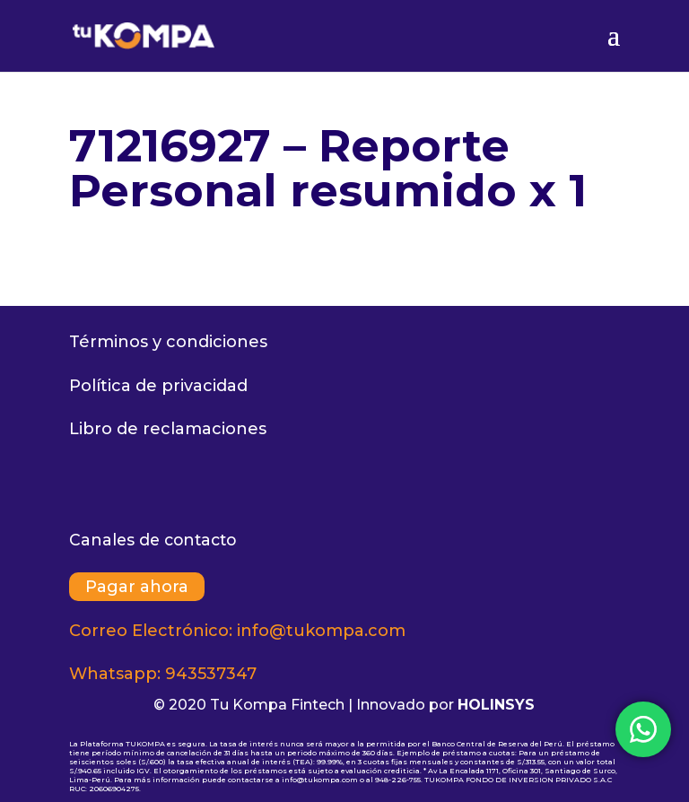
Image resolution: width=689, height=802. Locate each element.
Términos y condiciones (168, 342)
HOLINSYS (496, 704)
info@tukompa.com (321, 631)
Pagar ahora (136, 587)
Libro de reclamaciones (167, 429)
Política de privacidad (158, 386)
